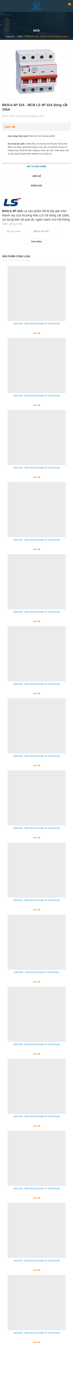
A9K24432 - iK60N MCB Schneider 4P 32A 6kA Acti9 (36, 549)
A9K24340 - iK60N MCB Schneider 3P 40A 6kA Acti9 (36, 1220)
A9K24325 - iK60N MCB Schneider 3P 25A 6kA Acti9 (36, 1369)
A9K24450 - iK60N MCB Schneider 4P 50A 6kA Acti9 (36, 400)
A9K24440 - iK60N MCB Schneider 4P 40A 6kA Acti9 (36, 475)
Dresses (9, 20)
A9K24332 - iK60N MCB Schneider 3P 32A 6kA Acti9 (36, 1295)
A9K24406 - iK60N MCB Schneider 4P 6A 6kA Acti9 (36, 997)
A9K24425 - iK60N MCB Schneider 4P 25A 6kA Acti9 (36, 624)
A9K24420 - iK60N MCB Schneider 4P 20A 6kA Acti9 (36, 698)
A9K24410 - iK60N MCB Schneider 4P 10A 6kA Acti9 (36, 922)
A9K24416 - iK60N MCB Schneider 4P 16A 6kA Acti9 (36, 773)
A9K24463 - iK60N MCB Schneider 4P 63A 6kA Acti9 (36, 326)
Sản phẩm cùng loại (16, 256)
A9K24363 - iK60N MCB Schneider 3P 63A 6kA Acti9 (36, 1071)
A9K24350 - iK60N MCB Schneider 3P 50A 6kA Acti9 (36, 1146)
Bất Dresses (11, 24)
